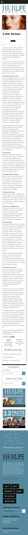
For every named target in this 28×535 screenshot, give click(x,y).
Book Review (13, 431)
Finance (10, 433)
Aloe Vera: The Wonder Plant (11, 360)
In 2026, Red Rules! (8, 357)
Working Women (19, 443)
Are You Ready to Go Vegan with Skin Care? (8, 344)
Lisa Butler (7, 37)
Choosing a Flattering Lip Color (12, 354)
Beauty (5, 32)
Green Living (8, 436)
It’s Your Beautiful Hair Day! (20, 343)
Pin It (4, 43)
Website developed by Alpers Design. (11, 479)
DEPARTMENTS (6, 370)
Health (16, 436)
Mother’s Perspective (14, 438)
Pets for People (9, 496)
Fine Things (17, 433)
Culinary (21, 431)
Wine (11, 443)
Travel (6, 443)
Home (21, 436)
